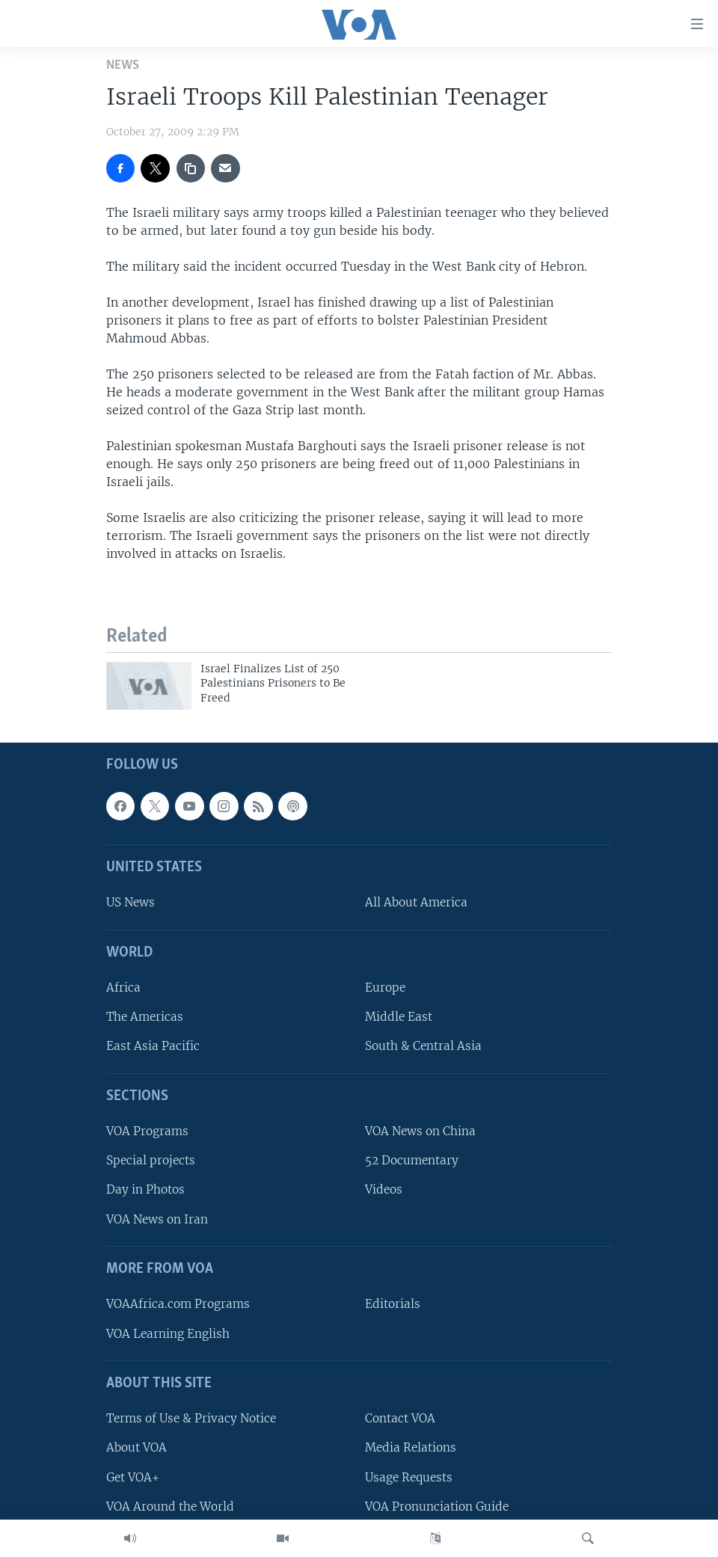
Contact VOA (400, 1418)
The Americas (144, 1017)
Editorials (392, 1304)
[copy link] (191, 168)
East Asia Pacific (153, 1046)
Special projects (150, 1160)
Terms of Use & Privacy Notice (191, 1418)
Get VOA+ (132, 1477)
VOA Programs (147, 1131)
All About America (416, 902)
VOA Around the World (170, 1506)
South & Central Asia (423, 1046)
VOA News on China (420, 1131)
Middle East (398, 1017)
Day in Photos (145, 1189)
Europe (385, 987)
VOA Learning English (168, 1333)
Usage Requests (408, 1477)
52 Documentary (411, 1160)
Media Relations (410, 1447)
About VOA (136, 1447)
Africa (123, 987)
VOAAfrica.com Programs (178, 1304)
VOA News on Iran (157, 1218)
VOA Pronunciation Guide (437, 1506)
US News (130, 902)
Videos (383, 1189)
